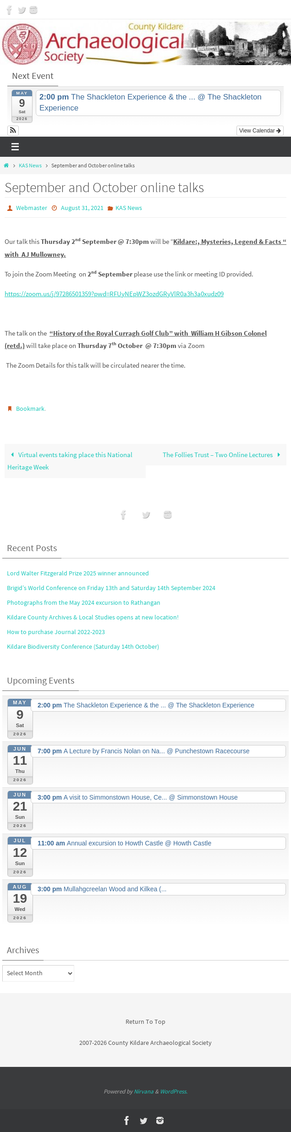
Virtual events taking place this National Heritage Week (69, 460)
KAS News (30, 165)
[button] (13, 130)
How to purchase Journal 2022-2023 (56, 632)
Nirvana (144, 1091)
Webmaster (31, 208)
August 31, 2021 (82, 208)
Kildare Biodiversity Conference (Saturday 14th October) (83, 646)
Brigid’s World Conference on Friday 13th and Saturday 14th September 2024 (111, 587)
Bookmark (30, 408)
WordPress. (173, 1091)
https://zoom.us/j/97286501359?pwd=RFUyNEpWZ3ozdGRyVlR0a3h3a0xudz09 (114, 293)
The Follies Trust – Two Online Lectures (222, 454)
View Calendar (260, 130)
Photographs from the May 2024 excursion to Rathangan (83, 602)
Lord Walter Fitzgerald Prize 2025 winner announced (78, 573)
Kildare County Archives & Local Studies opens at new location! (93, 617)
